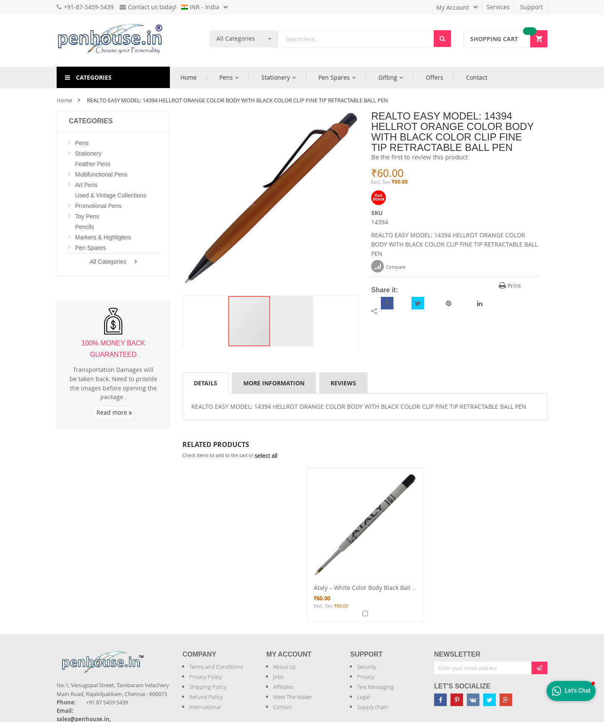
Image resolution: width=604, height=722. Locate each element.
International (205, 707)
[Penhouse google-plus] (506, 699)
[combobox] (355, 39)
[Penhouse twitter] (489, 699)
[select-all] (266, 455)
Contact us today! (148, 7)
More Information (274, 383)
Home (64, 100)
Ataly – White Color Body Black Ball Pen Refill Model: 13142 (396, 588)
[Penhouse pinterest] (456, 699)
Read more (114, 412)
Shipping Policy (207, 687)
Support (531, 7)
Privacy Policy (205, 676)
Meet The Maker (292, 697)
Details (205, 383)
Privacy (365, 676)
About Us (284, 666)
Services (498, 7)
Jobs (278, 676)
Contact (282, 707)
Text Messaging (375, 687)
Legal (363, 697)
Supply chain (372, 707)
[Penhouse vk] (473, 699)
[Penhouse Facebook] (440, 699)
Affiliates (283, 687)
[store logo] (113, 41)
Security (366, 666)
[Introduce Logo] (148, 655)
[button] (292, 321)
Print (510, 286)
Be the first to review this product (419, 157)
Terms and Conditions (216, 666)
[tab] (205, 382)
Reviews (343, 383)
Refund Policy (206, 697)
